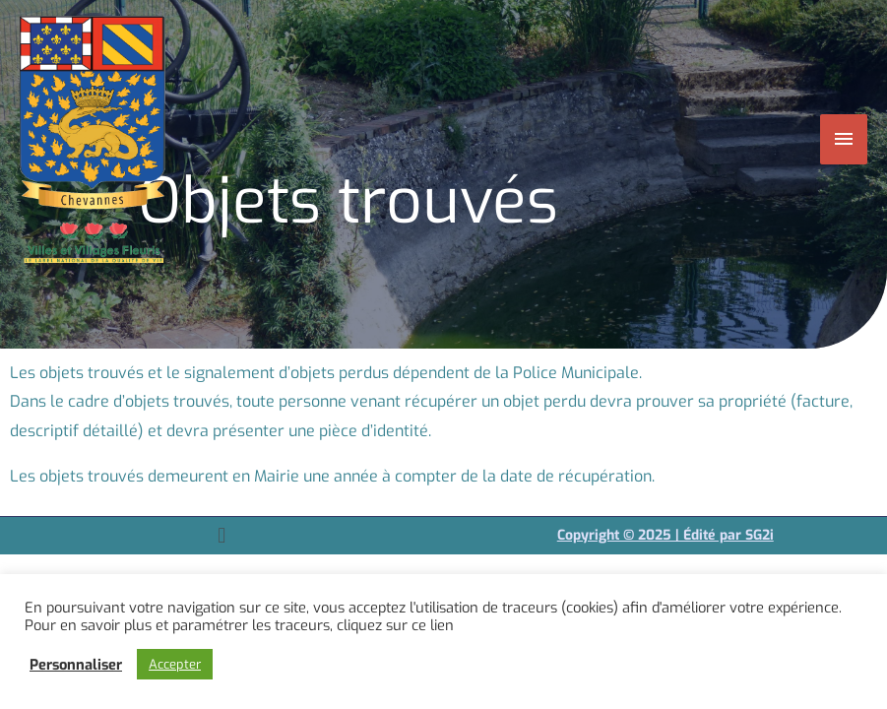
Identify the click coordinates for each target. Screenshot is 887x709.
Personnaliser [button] (76, 665)
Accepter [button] (175, 664)
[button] (222, 535)
